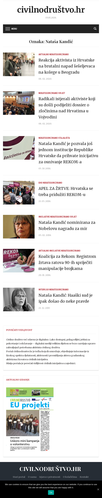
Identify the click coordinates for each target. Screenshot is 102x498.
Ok (51, 492)
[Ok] (98, 489)
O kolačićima (70, 477)
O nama (32, 477)
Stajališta (64, 138)
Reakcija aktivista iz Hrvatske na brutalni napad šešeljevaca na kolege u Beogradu (67, 66)
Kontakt (84, 477)
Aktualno (44, 54)
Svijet (61, 93)
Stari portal (19, 477)
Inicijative (44, 216)
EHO (40, 183)
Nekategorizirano (59, 54)
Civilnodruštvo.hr (51, 10)
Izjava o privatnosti (49, 477)
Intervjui (44, 289)
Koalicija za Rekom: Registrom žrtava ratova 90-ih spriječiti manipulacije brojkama (67, 262)
